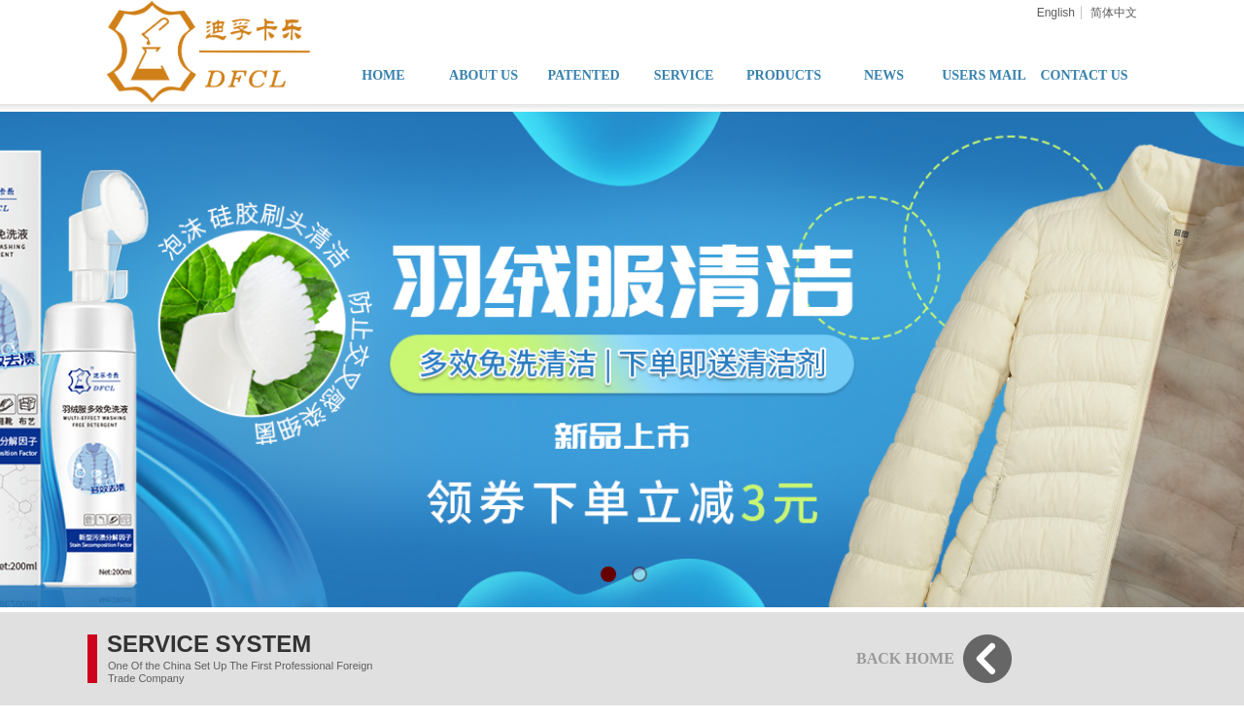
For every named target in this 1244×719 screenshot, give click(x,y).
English (1056, 12)
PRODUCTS (783, 75)
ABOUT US (483, 75)
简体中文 (1113, 12)
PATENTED (583, 75)
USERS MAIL (984, 75)
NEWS (884, 75)
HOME (383, 75)
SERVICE (684, 75)
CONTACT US (1083, 75)
